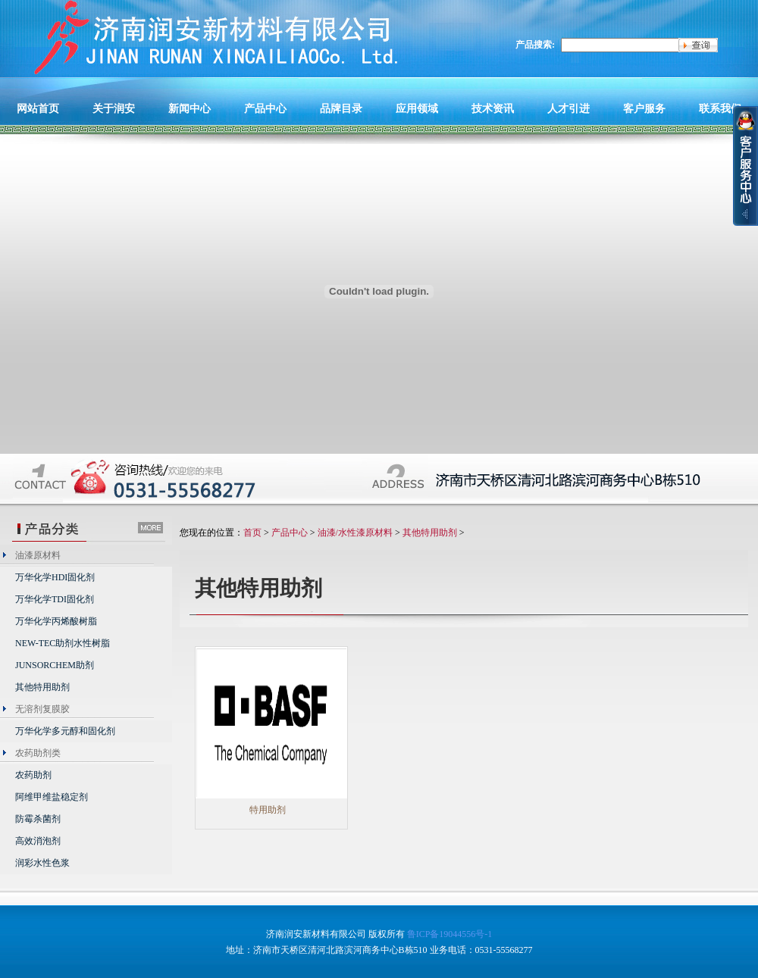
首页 (252, 532)
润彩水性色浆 (42, 863)
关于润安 (113, 108)
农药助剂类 (38, 753)
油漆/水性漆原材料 (355, 532)
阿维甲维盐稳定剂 (51, 797)
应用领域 (417, 108)
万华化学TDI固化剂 (54, 599)
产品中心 (265, 108)
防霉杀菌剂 (38, 819)
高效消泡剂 (38, 841)
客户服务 (644, 108)
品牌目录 (341, 108)
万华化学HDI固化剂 (55, 577)
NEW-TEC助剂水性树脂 (62, 643)
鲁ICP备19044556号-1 (450, 934)
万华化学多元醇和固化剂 (65, 731)
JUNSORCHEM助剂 (54, 665)
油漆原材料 (38, 555)
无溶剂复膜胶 (42, 709)
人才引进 (568, 108)
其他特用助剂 (42, 687)
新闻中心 (189, 108)
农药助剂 (33, 775)
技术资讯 (492, 108)
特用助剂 (267, 810)
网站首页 (38, 108)
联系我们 (720, 108)
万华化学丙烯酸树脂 (56, 621)
